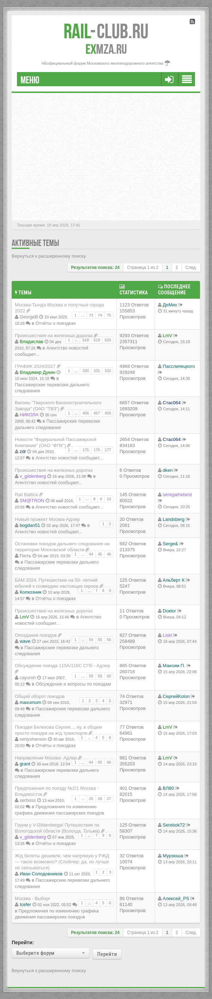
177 (108, 450)
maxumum (30, 702)
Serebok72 (174, 825)
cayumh (28, 677)
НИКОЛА (29, 414)
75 (109, 315)
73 (91, 315)
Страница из (142, 267)
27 (109, 799)
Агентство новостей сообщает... (69, 457)
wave (25, 641)
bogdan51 (30, 525)
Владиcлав (31, 341)
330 (85, 371)
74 (100, 315)
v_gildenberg (33, 476)
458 (108, 413)
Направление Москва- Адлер (46, 757)
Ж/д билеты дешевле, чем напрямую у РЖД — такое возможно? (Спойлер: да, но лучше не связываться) (62, 861)
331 (97, 371)
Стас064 (172, 402)
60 (109, 676)
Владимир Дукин (37, 372)
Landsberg (173, 519)
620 (108, 340)
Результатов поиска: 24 (95, 267)
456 (85, 413)
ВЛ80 (168, 788)
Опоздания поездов (36, 635)
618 (85, 340)
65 (100, 762)
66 (109, 762)
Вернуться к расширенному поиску (49, 256)
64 (91, 762)
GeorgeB (29, 316)
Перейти (107, 954)
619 (97, 340)
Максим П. (174, 665)
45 (100, 554)
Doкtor (169, 610)
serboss (28, 800)
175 (85, 450)
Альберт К (174, 580)
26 (100, 799)
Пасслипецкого (179, 366)
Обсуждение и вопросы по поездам (73, 684)
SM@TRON (32, 500)
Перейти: (23, 942)
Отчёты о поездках (55, 323)
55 (100, 639)
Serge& (170, 543)
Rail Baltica (26, 494)
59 (100, 676)
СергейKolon (176, 696)
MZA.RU (106, 49)
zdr (23, 451)
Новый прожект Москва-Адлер (47, 519)
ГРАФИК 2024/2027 (35, 366)
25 (91, 799)
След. (191, 267)
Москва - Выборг (33, 898)
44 (91, 554)
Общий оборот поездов (40, 696)
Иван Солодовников (41, 873)
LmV (167, 335)
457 (97, 413)
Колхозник (31, 592)
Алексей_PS (176, 898)
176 (97, 450)
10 (109, 499)
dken (168, 470)
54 (91, 639)
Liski (167, 635)
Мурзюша (173, 855)
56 (109, 639)
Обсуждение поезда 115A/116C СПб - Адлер (62, 665)
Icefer (25, 904)
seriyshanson (33, 739)
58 (91, 676)
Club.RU (106, 31)
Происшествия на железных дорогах (54, 335)
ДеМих (170, 304)
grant (25, 763)
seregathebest (177, 494)
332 (108, 371)
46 (109, 554)
